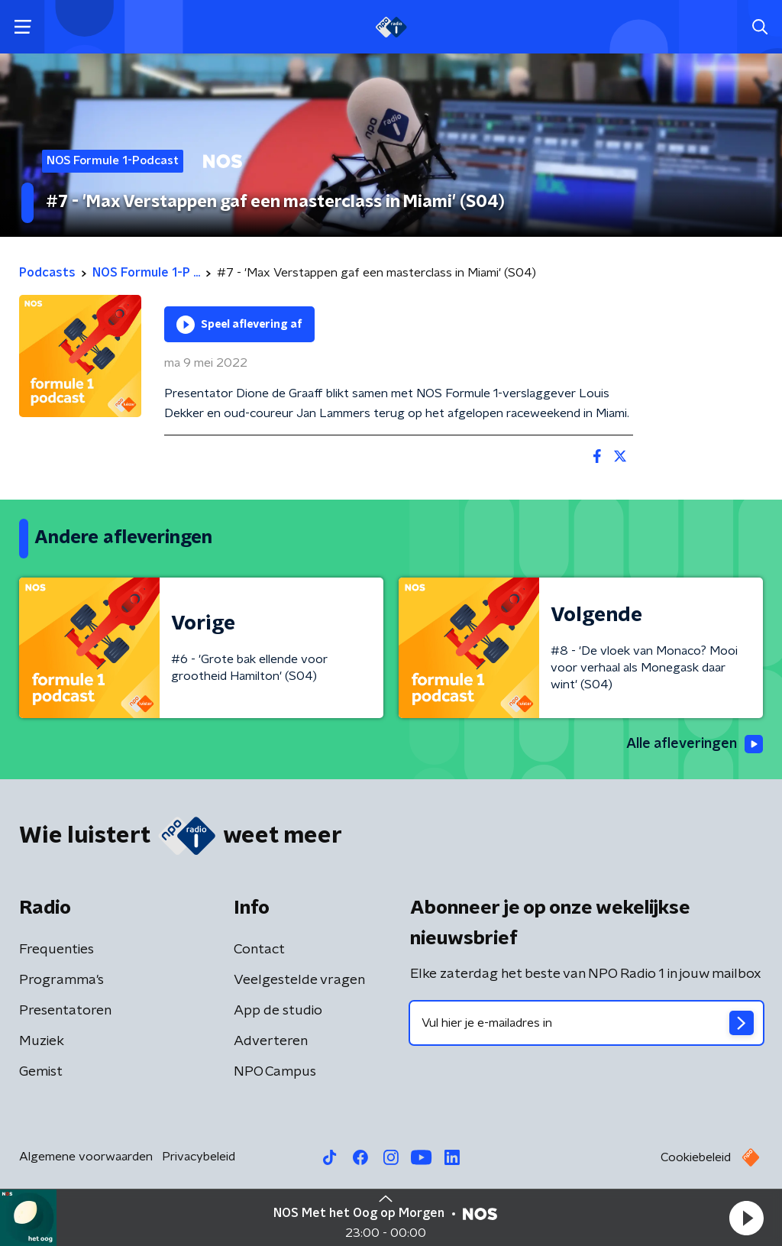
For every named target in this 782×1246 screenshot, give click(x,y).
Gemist (41, 1072)
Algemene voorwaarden (86, 1157)
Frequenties (56, 949)
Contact (259, 949)
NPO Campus (275, 1072)
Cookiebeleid (696, 1157)
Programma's (61, 980)
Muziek (41, 1041)
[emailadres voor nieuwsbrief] (586, 1023)
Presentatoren (65, 1011)
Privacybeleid (198, 1157)
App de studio (278, 1011)
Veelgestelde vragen (299, 980)
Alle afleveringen (694, 744)
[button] (746, 1217)
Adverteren (271, 1041)
